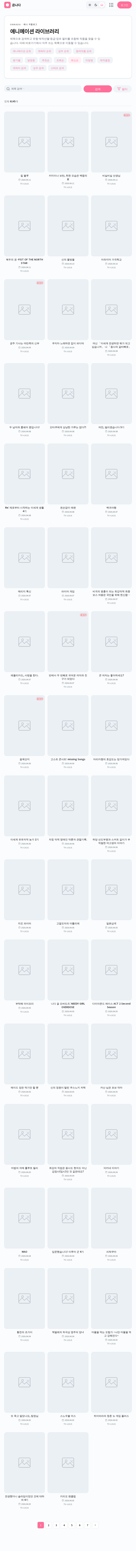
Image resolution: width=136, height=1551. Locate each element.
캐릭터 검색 (19, 68)
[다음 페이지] (95, 1525)
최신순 (74, 60)
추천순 (45, 60)
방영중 (31, 60)
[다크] (96, 5)
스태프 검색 (57, 68)
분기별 (16, 60)
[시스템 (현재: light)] (102, 5)
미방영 (89, 60)
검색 (98, 89)
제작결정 (105, 60)
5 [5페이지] (72, 1525)
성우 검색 (38, 68)
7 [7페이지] (87, 1525)
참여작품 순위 (84, 51)
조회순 (60, 60)
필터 (122, 89)
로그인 (124, 5)
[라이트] (90, 5)
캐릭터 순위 (44, 51)
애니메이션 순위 (22, 51)
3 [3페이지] (56, 1525)
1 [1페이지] (40, 1525)
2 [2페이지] (48, 1525)
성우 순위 (63, 51)
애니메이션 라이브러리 (34, 31)
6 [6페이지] (79, 1525)
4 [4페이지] (64, 1525)
